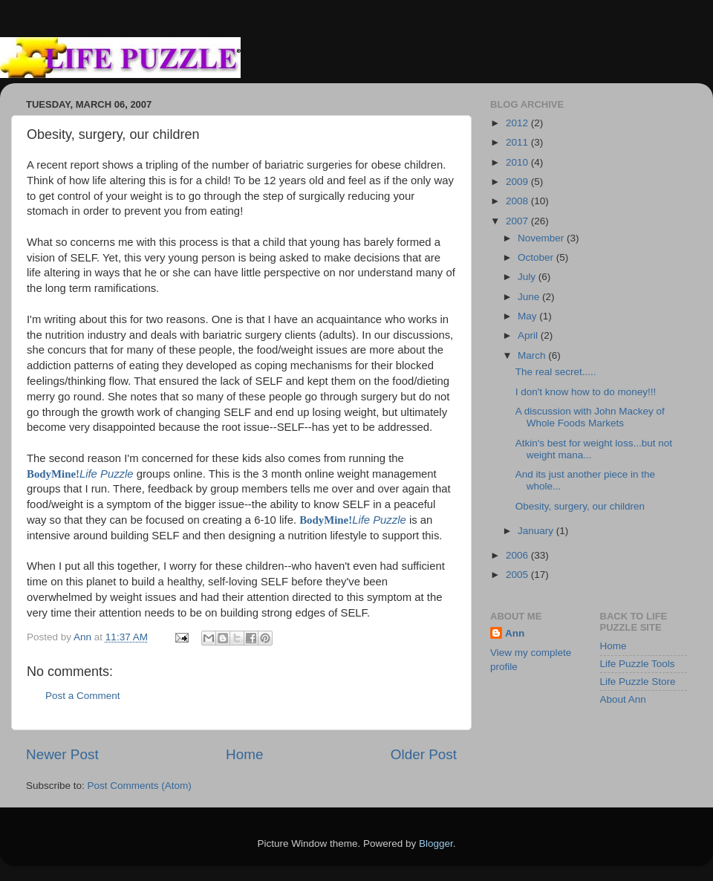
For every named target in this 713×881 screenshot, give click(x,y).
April (529, 335)
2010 (518, 162)
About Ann (623, 699)
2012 (518, 123)
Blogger (436, 843)
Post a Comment (82, 695)
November (542, 238)
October (537, 257)
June (530, 296)
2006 (518, 555)
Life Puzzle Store (638, 681)
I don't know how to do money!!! (585, 391)
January (537, 530)
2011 (518, 142)
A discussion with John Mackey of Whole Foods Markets (590, 417)
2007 (518, 221)
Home (244, 754)
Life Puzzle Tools (637, 663)
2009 (518, 181)
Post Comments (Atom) (140, 785)
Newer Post (62, 754)
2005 (518, 574)
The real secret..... (555, 371)
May (528, 316)
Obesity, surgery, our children (580, 506)
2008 (518, 201)
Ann (514, 633)
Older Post (424, 754)
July (528, 276)
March (533, 355)
